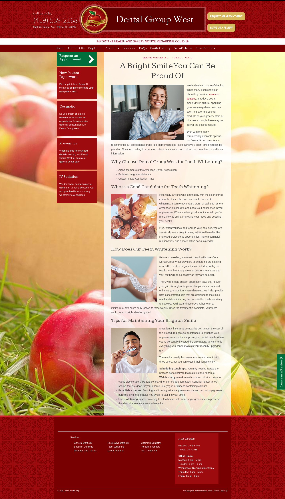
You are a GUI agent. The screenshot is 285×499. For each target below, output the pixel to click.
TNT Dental (214, 491)
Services (129, 48)
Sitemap (224, 491)
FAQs (143, 48)
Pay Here (95, 48)
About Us (112, 48)
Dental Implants (115, 450)
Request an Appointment (226, 16)
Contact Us (76, 48)
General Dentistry (83, 443)
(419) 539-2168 (55, 20)
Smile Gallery (160, 48)
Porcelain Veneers (150, 446)
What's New (183, 48)
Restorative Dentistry (118, 443)
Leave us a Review (221, 27)
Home (59, 48)
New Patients (205, 48)
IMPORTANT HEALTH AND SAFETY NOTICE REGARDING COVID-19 (142, 41)
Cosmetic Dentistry (151, 443)
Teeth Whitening (115, 446)
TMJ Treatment (149, 450)
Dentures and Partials (85, 450)
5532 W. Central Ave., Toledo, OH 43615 (54, 27)
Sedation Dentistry (83, 446)
